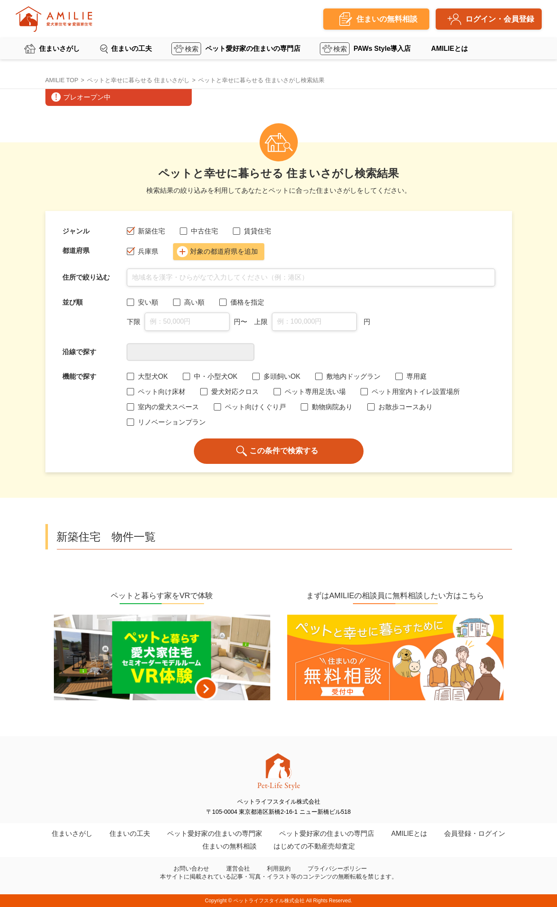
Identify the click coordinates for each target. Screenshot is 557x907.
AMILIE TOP (61, 80)
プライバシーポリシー (337, 868)
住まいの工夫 (131, 48)
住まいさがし (59, 48)
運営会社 (238, 868)
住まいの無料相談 (229, 846)
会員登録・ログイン (474, 833)
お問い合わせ (191, 868)
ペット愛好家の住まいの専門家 (214, 833)
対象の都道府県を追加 (217, 251)
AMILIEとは (449, 48)
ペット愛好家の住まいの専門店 (252, 48)
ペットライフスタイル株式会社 (269, 901)
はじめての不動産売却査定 (314, 846)
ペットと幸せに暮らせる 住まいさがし (138, 80)
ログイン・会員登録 (499, 19)
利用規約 (279, 868)
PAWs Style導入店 (382, 48)
